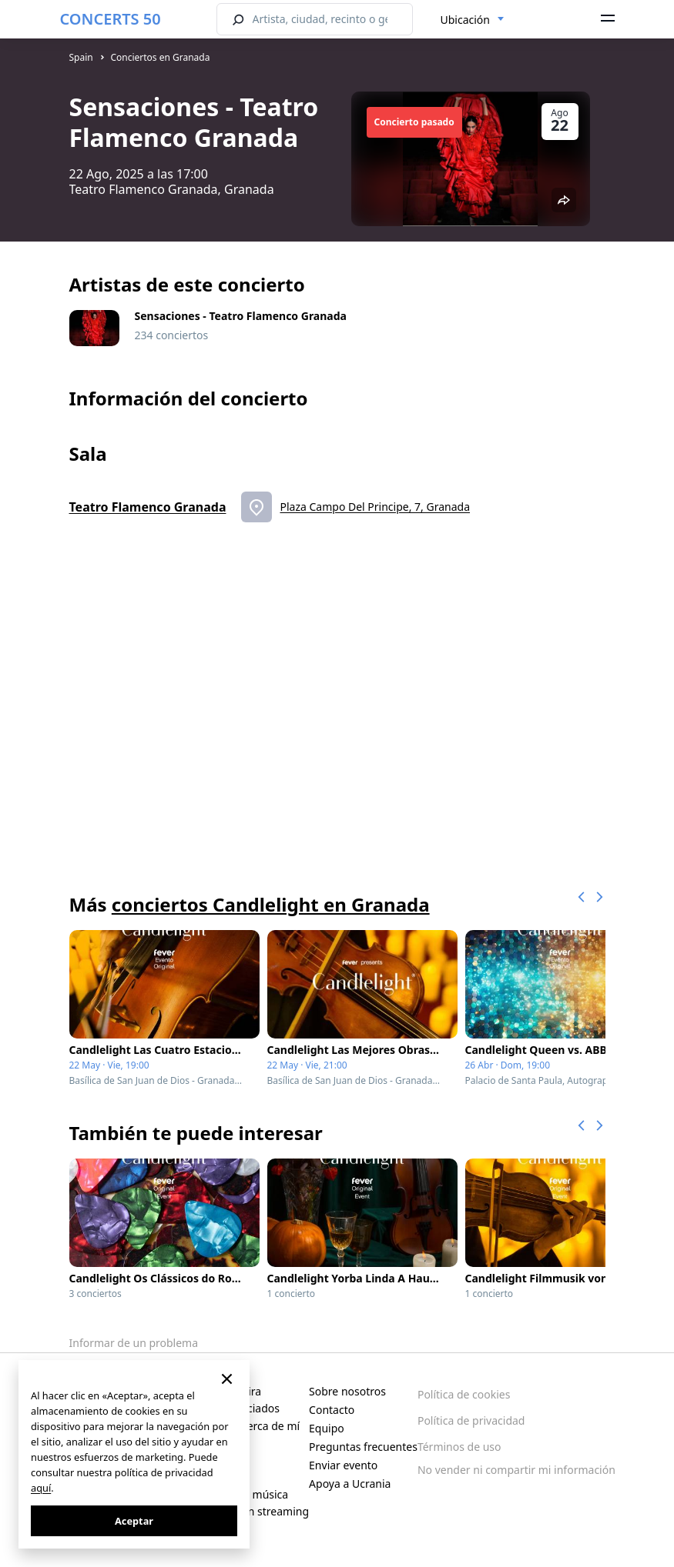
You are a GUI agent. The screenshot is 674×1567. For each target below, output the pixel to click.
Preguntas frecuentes (363, 1446)
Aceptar (134, 1521)
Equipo (326, 1428)
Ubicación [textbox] (465, 19)
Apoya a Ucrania (350, 1483)
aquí (41, 1488)
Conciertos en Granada (160, 57)
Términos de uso (459, 1446)
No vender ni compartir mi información (516, 1469)
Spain (81, 57)
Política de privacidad (471, 1420)
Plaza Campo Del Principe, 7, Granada (375, 506)
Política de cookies (464, 1394)
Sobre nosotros (347, 1391)
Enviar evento (343, 1465)
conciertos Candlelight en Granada (271, 904)
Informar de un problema (134, 1342)
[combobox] (472, 20)
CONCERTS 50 (110, 18)
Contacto (331, 1409)
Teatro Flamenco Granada (147, 506)
